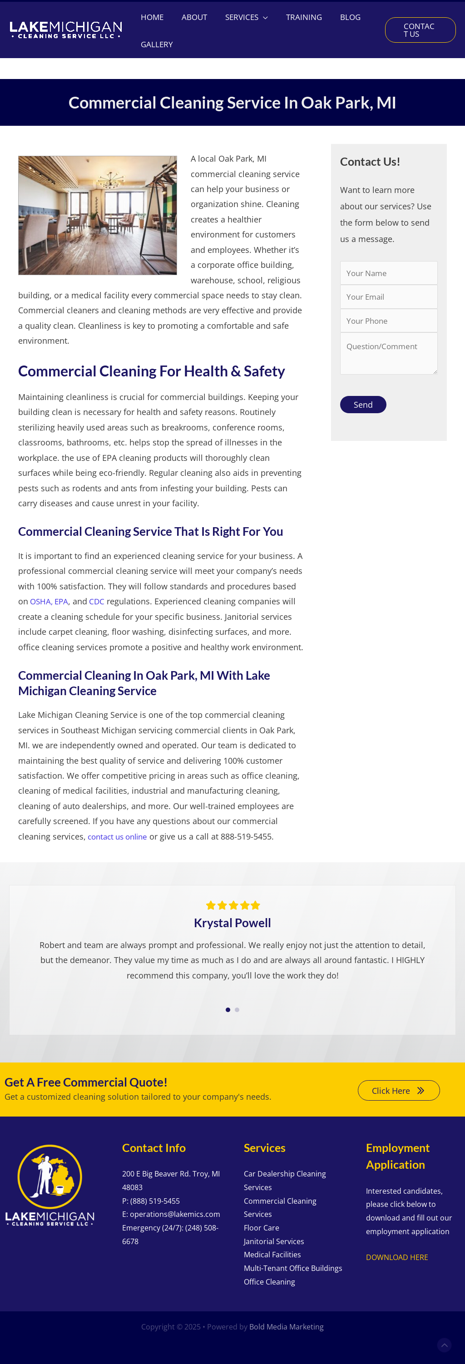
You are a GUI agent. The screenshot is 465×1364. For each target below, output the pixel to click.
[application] (267, 36)
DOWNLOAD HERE (397, 1255)
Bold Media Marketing (286, 1325)
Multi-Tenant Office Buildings (293, 1266)
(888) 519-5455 (155, 1199)
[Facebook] (414, 12)
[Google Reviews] (432, 12)
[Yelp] (450, 12)
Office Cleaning (269, 1280)
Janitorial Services (274, 1240)
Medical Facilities (272, 1253)
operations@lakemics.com (175, 1212)
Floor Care (261, 1226)
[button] (75, 11)
